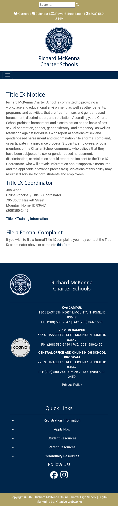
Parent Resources (62, 447)
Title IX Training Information (27, 218)
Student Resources (62, 438)
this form (64, 244)
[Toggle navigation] (7, 75)
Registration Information (62, 420)
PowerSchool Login (67, 13)
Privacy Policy (72, 384)
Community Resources (62, 456)
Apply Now (62, 429)
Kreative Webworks (69, 502)
